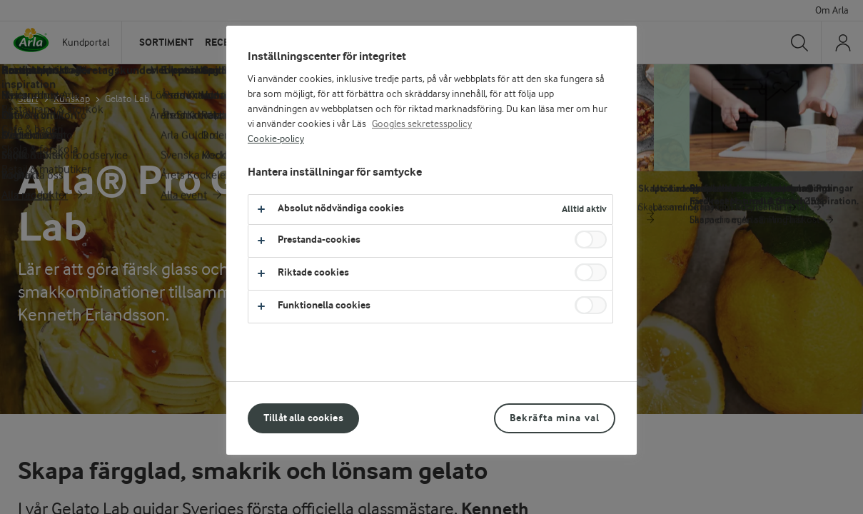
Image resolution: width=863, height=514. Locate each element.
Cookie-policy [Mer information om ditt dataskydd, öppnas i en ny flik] (276, 139)
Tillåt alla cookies (303, 418)
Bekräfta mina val (555, 418)
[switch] (591, 239)
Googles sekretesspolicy (422, 124)
